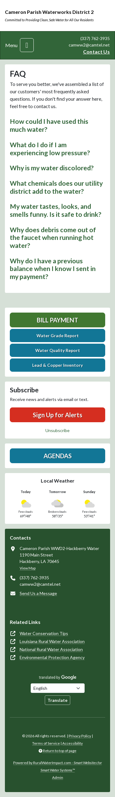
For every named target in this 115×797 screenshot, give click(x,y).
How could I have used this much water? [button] (49, 125)
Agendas (58, 455)
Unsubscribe (57, 430)
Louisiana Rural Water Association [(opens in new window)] (52, 641)
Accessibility (72, 743)
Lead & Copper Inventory (57, 365)
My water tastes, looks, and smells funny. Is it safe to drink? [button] (55, 210)
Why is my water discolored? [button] (52, 168)
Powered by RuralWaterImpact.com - (57, 766)
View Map (28, 568)
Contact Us (96, 52)
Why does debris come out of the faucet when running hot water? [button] (53, 237)
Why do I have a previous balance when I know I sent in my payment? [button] (53, 269)
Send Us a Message (38, 593)
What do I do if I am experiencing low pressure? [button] (50, 149)
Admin (57, 777)
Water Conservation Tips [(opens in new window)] (44, 633)
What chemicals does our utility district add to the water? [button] (56, 187)
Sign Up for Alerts (57, 415)
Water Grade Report (57, 335)
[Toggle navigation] (27, 45)
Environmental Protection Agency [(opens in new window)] (52, 657)
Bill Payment (57, 320)
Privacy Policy (80, 736)
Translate (57, 700)
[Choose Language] (58, 688)
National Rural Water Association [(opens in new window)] (51, 649)
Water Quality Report (57, 350)
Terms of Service (46, 743)
